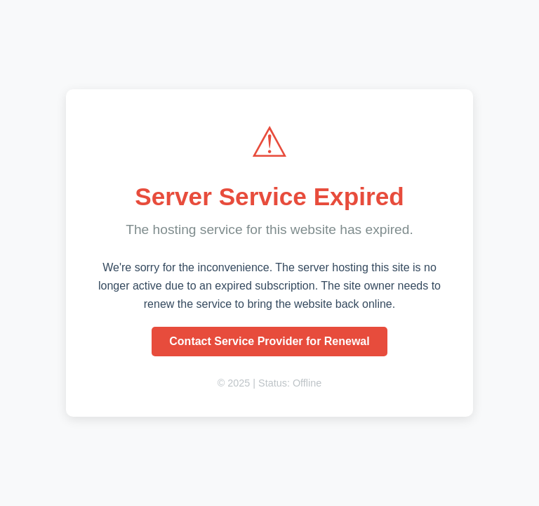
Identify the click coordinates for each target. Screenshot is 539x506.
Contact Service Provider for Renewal (269, 341)
